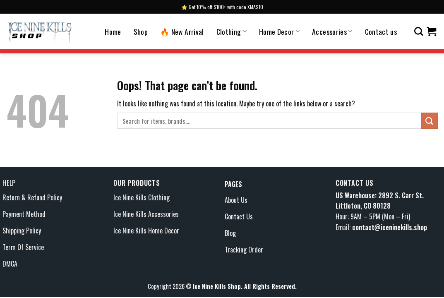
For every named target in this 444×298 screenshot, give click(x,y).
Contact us (381, 31)
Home (113, 31)
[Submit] (429, 121)
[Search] (418, 31)
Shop (141, 31)
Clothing (231, 31)
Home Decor (279, 31)
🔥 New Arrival (182, 31)
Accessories (332, 31)
